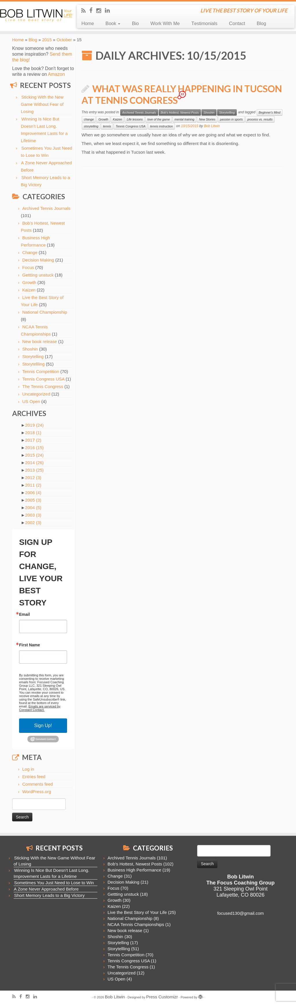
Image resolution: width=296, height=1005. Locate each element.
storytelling (91, 126)
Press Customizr (162, 996)
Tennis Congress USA (43, 379)
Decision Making (38, 259)
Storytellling (33, 364)
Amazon (56, 74)
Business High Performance (134, 869)
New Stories (207, 119)
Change (30, 252)
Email (24, 614)
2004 (33, 507)
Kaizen (29, 289)
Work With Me (165, 23)
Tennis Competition (40, 371)
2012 (33, 477)
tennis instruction (161, 126)
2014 (34, 462)
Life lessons (135, 119)
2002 (33, 522)
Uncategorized (36, 394)
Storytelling (33, 356)
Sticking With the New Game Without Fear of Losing (42, 104)
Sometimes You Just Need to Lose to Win (54, 882)
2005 (33, 500)
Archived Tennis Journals (46, 208)
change (89, 119)
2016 (34, 447)
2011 (33, 485)
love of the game (158, 119)
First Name (29, 645)
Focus (28, 267)
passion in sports (231, 119)
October (64, 39)
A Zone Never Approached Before (46, 889)
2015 (46, 39)
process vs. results (260, 119)
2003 (33, 515)
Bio (135, 23)
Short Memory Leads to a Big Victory (49, 895)
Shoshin (30, 349)
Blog (261, 23)
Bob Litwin (212, 126)
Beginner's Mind (269, 112)
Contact (237, 23)
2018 (33, 432)
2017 (33, 440)
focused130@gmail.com (240, 913)
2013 (34, 470)
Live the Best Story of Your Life (137, 912)
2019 (34, 425)
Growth (29, 282)
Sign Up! (43, 725)
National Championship (44, 312)
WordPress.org (36, 791)
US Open (31, 401)
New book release (39, 341)
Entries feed (33, 776)
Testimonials (204, 23)
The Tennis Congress (42, 386)
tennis (107, 126)
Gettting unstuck (37, 274)
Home (87, 23)
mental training (185, 119)
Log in (28, 769)
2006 (33, 492)
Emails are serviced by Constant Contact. (39, 708)
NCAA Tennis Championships (136, 924)
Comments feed (37, 784)
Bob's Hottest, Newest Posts (180, 112)
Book (113, 23)
